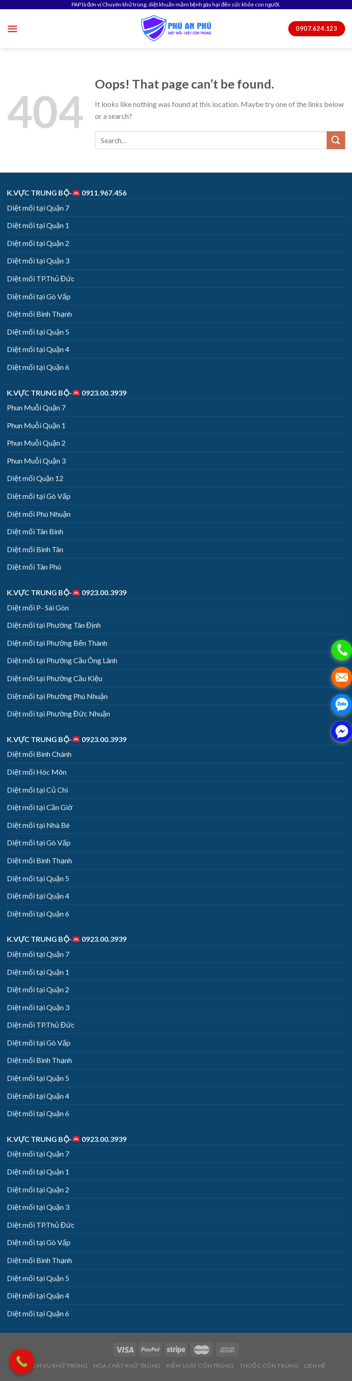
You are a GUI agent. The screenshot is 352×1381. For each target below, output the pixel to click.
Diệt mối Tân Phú (34, 566)
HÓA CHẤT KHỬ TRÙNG (127, 1365)
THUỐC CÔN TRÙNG (269, 1365)
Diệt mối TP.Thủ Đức (41, 278)
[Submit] (336, 140)
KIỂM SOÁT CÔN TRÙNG (200, 1365)
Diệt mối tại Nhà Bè (38, 825)
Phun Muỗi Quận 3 (36, 460)
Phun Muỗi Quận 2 (36, 442)
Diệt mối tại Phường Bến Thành (57, 642)
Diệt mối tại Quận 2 (38, 243)
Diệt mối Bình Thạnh (39, 313)
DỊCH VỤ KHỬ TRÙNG (57, 1365)
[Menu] (12, 28)
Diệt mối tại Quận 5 (38, 331)
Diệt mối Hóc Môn (36, 771)
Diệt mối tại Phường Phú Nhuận (57, 696)
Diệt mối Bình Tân (35, 549)
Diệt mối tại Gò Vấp (39, 296)
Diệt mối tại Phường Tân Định (54, 625)
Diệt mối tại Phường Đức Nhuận (58, 713)
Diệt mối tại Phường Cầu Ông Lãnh (62, 660)
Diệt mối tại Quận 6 (38, 367)
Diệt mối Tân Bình (35, 531)
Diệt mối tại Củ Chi (37, 789)
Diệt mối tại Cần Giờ (39, 807)
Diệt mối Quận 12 (35, 478)
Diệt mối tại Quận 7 (38, 207)
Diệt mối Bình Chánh (39, 753)
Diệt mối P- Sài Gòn (38, 607)
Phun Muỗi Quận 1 (36, 425)
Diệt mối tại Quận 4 (38, 349)
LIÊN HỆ (315, 1365)
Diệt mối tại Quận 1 (38, 225)
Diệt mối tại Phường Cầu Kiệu (54, 678)
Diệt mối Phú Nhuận (39, 513)
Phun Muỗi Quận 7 (36, 407)
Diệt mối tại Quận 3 (38, 260)
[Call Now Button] (21, 1361)
